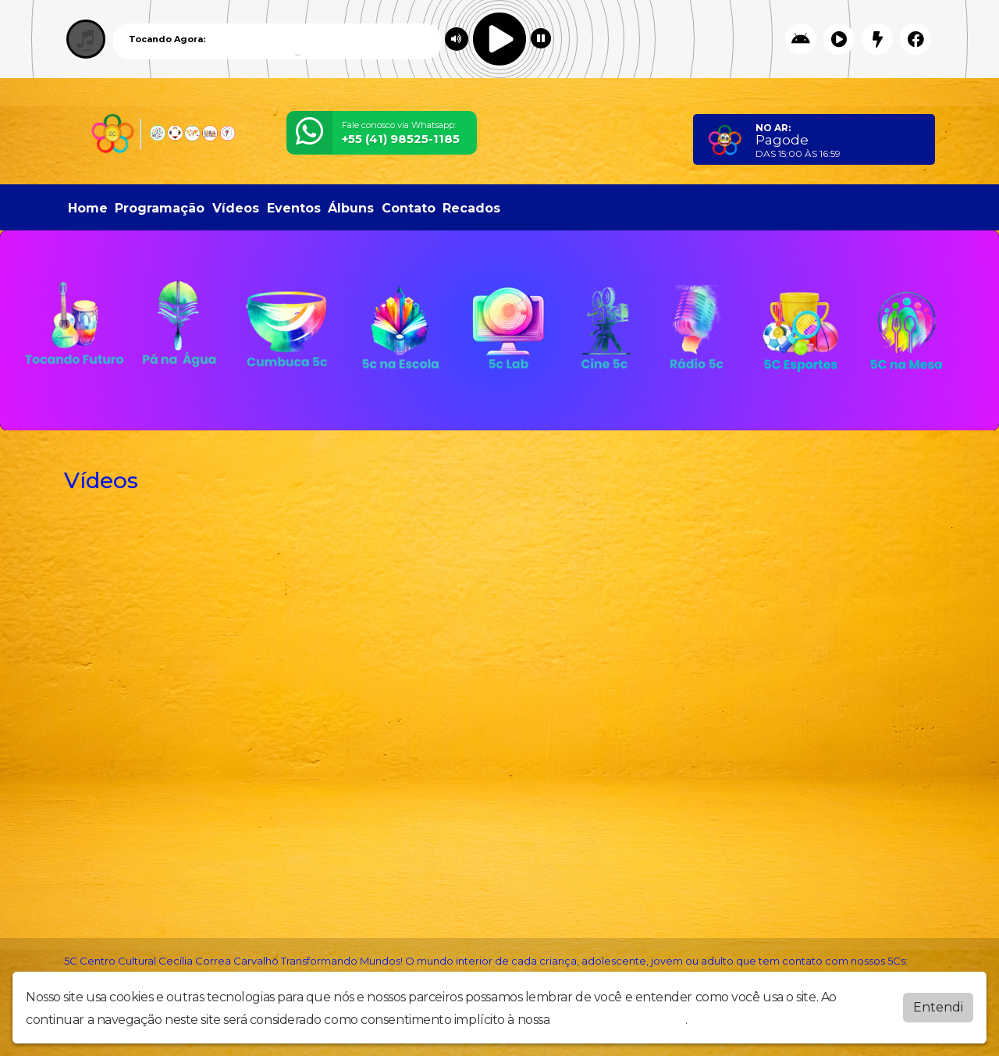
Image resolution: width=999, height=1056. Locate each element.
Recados (471, 208)
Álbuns (351, 208)
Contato (409, 208)
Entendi (938, 1007)
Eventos (294, 208)
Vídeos (235, 208)
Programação (159, 208)
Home (88, 208)
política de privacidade (619, 1019)
